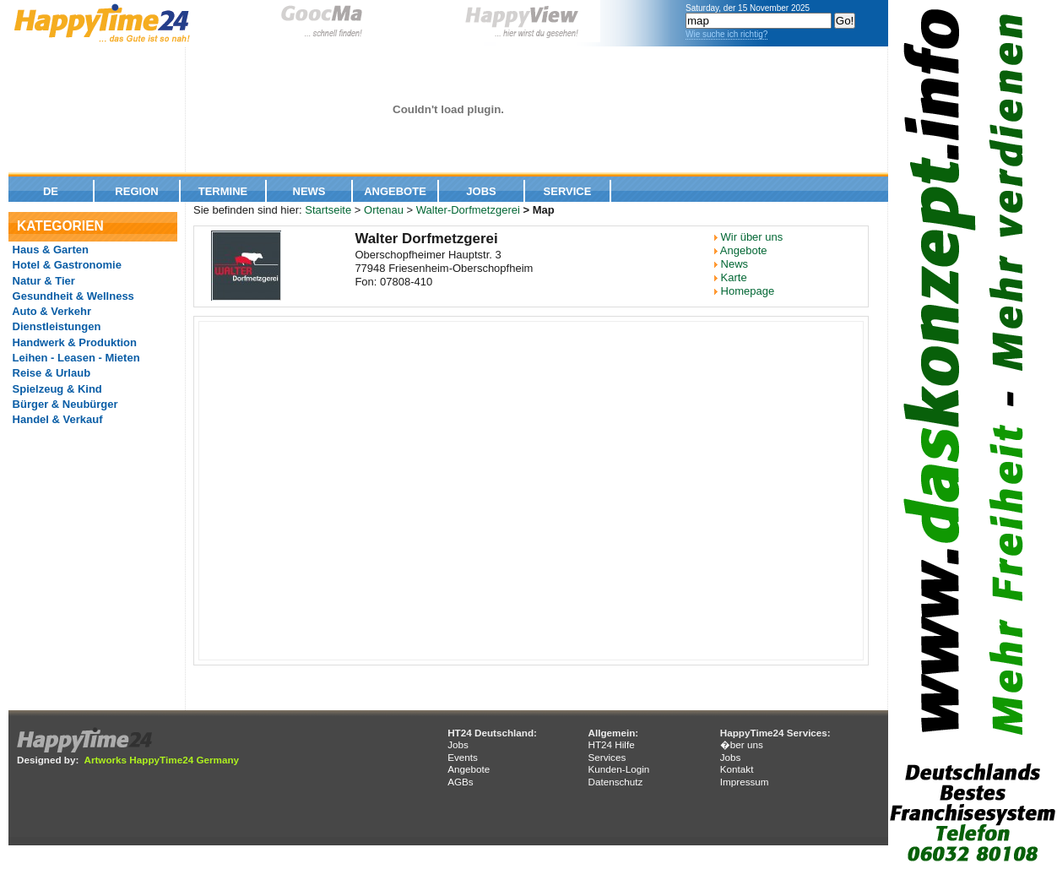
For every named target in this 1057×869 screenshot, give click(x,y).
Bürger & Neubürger (63, 404)
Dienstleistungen (54, 326)
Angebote (395, 191)
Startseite (328, 210)
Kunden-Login (618, 768)
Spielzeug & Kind (55, 389)
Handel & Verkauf (56, 419)
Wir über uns (752, 237)
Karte (734, 277)
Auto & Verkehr (50, 311)
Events (462, 757)
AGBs (460, 781)
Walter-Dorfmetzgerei (468, 210)
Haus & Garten (49, 249)
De (50, 191)
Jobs (481, 191)
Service (568, 191)
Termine (223, 191)
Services (607, 757)
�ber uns (741, 744)
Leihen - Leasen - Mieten (74, 357)
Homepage (748, 291)
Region (136, 191)
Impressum (744, 781)
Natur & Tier (42, 280)
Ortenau (384, 210)
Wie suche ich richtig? (726, 34)
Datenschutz (615, 781)
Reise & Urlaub (49, 373)
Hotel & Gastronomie (65, 264)
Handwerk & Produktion (73, 342)
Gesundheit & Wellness (71, 296)
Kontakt (737, 768)
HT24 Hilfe (611, 744)
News (309, 191)
